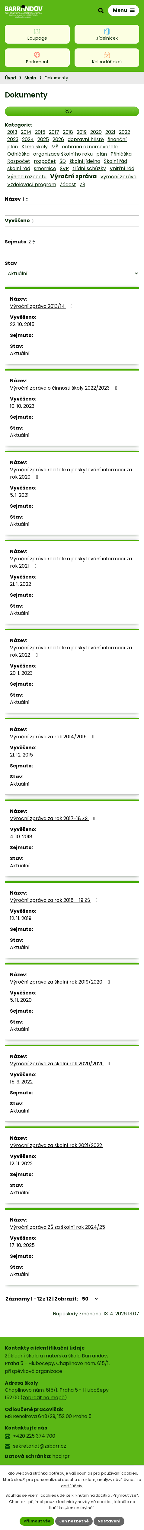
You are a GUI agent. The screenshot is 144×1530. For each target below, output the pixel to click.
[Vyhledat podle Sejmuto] (72, 252)
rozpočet (45, 161)
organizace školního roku (63, 153)
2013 (12, 132)
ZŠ (82, 184)
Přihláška (121, 153)
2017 (54, 132)
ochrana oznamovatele (90, 146)
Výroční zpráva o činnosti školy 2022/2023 (64, 387)
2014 (26, 132)
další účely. (72, 1486)
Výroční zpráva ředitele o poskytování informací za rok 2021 (71, 562)
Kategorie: (18, 124)
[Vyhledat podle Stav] (72, 273)
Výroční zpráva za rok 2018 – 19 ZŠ (55, 900)
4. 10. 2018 (21, 836)
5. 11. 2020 (21, 1000)
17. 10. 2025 (22, 1245)
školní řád (18, 168)
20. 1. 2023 (21, 673)
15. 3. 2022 (21, 1081)
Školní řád (115, 161)
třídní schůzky (89, 168)
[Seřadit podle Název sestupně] (27, 200)
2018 (68, 132)
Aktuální (20, 353)
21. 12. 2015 (21, 754)
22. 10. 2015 (22, 324)
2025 (43, 139)
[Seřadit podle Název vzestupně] (27, 198)
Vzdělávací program (31, 184)
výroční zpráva (118, 176)
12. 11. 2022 (21, 1163)
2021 (110, 132)
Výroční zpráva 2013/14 (42, 306)
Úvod (10, 78)
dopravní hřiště (86, 139)
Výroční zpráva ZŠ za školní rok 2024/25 (57, 1227)
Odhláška (18, 153)
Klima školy (34, 146)
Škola (30, 78)
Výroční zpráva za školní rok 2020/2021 (61, 1063)
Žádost (68, 184)
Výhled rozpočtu (26, 176)
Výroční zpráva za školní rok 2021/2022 (61, 1145)
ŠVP (64, 168)
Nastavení (109, 1521)
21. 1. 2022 (20, 584)
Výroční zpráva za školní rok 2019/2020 (61, 981)
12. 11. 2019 (20, 918)
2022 (124, 132)
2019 (82, 132)
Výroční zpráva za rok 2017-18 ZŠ (53, 818)
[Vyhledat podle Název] (72, 210)
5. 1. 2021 (19, 495)
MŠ (54, 146)
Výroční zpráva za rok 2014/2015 (53, 736)
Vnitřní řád (122, 168)
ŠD (62, 161)
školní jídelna (84, 161)
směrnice (45, 168)
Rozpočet (18, 161)
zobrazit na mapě (44, 1397)
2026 (58, 139)
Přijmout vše (37, 1521)
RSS (100, 111)
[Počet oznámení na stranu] (89, 1299)
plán (101, 153)
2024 (28, 139)
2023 (12, 139)
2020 (96, 132)
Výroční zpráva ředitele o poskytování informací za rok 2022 (71, 651)
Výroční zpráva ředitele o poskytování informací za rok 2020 (71, 473)
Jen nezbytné (74, 1521)
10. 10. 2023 (22, 406)
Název (14, 199)
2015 (40, 132)
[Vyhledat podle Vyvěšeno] (72, 231)
